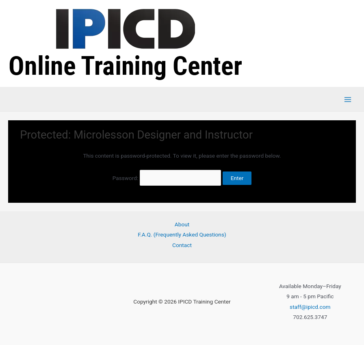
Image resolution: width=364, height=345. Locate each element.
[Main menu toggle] (348, 99)
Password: (167, 178)
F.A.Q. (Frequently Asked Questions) (182, 234)
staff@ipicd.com (310, 307)
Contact (182, 245)
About (182, 224)
